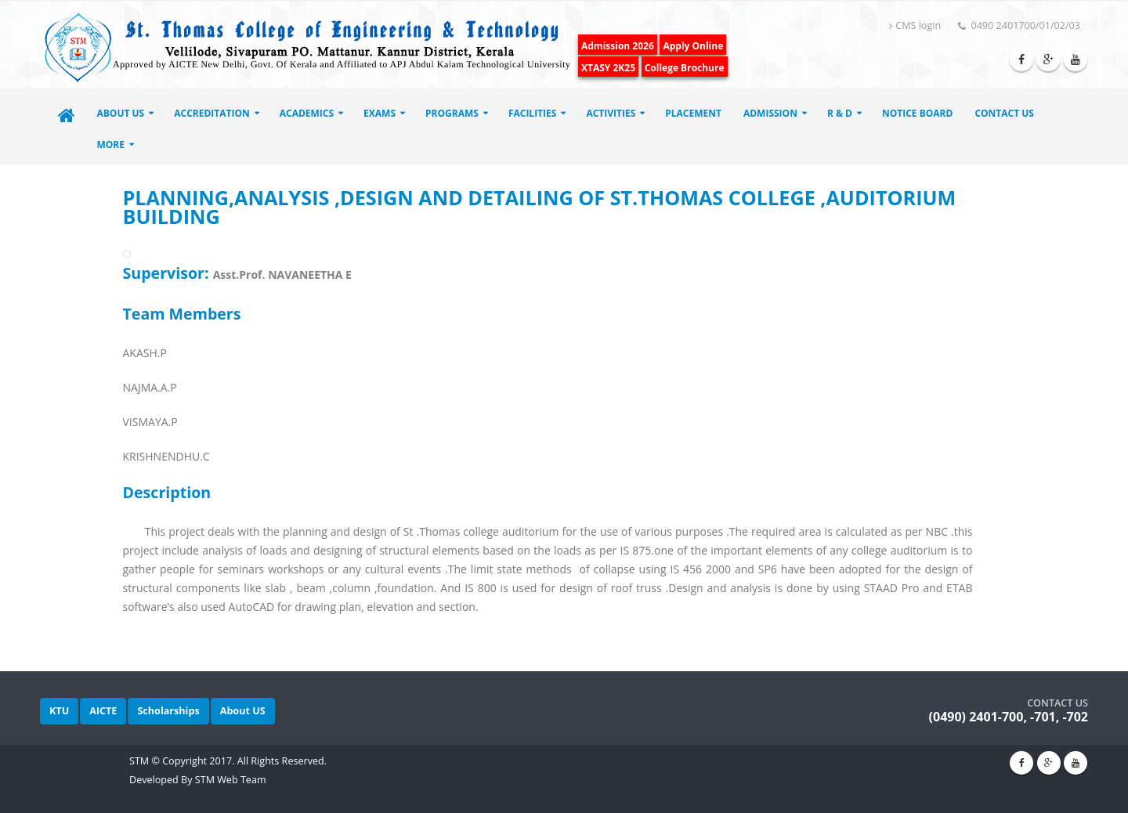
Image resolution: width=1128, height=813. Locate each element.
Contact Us (1004, 113)
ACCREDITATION (212, 113)
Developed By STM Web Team (197, 779)
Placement (693, 113)
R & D (839, 113)
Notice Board (917, 113)
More (111, 144)
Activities (610, 113)
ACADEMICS (307, 113)
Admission (770, 113)
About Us (121, 113)
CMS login (915, 25)
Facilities (532, 113)
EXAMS (379, 113)
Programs (452, 113)
